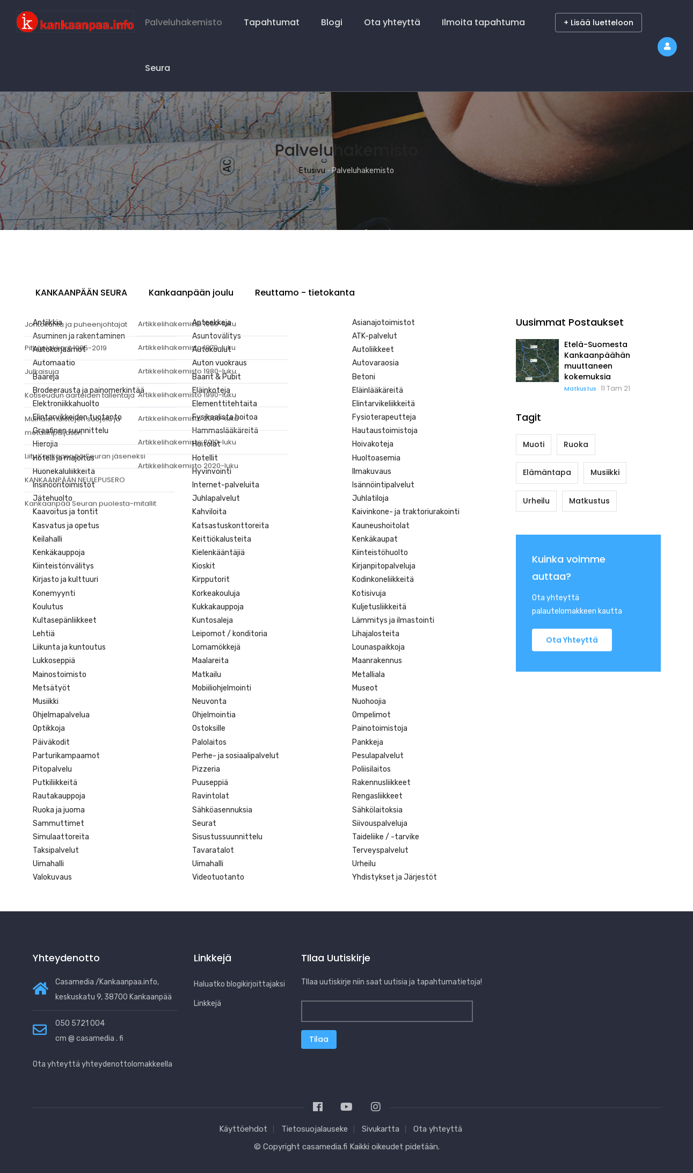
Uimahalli (48, 863)
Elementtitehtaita (224, 403)
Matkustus (580, 388)
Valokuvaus (52, 877)
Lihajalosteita (375, 633)
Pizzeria (206, 769)
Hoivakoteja (372, 444)
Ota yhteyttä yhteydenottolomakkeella (102, 1064)
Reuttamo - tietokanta (305, 292)
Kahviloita (209, 511)
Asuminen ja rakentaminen (79, 336)
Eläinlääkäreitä (377, 390)
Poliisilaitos (371, 769)
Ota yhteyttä (392, 22)
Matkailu (206, 674)
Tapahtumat (272, 22)
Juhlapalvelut (216, 498)
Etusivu (312, 170)
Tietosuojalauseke (314, 1129)
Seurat (204, 823)
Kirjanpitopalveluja (383, 566)
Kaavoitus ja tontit (65, 511)
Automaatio (54, 363)
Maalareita (210, 660)
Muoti (533, 444)
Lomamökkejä (216, 647)
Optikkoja (49, 728)
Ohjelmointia (214, 714)
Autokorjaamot (59, 349)
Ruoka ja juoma (59, 810)
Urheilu (364, 863)
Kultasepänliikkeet (65, 620)
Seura (157, 68)
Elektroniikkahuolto (66, 403)
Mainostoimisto (59, 674)
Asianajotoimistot (383, 322)
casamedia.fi (324, 1147)
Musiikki (46, 701)
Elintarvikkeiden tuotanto (77, 417)
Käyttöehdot (243, 1129)
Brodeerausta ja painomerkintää (88, 390)
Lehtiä (44, 633)
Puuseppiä (210, 782)
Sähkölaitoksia (377, 810)
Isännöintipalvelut (383, 485)
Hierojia (45, 444)
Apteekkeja (211, 322)
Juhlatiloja (370, 498)
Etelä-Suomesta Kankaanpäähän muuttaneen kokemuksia (597, 360)
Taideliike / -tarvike (385, 836)
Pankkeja (367, 742)
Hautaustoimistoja (385, 430)
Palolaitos (209, 742)
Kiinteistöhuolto (380, 552)
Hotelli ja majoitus (63, 458)
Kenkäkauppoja (59, 552)
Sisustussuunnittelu (227, 836)
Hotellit (205, 458)
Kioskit (203, 566)
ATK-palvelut (374, 336)
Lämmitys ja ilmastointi (393, 620)
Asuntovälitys (216, 336)
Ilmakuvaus (371, 471)
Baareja (46, 377)
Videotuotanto (218, 877)
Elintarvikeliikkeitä (383, 403)
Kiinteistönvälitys (63, 566)
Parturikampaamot (66, 755)
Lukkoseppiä (54, 660)
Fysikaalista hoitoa (225, 417)
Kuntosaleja (212, 620)
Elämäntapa (547, 472)
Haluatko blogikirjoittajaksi (239, 984)
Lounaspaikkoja (378, 647)
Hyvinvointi (211, 471)
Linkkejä (207, 1003)
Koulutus (48, 606)
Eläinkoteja (211, 390)
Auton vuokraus (219, 363)
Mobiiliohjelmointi (221, 688)
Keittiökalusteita (221, 539)
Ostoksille (208, 728)
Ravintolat (210, 796)
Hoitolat (206, 444)
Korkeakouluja (216, 593)
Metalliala (368, 674)
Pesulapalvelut (378, 755)
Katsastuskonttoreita (230, 525)
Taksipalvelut (56, 850)
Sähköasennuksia (222, 810)
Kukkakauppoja (218, 606)
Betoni (363, 377)
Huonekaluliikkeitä (64, 471)
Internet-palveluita (225, 485)
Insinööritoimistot (64, 485)
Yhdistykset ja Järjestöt (394, 877)
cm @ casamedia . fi (89, 1038)
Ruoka (576, 444)
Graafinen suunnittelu (70, 430)
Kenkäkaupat (375, 539)
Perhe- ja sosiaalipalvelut (235, 755)
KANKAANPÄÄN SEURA (81, 292)
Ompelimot (371, 714)
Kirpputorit (211, 579)
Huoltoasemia (376, 458)
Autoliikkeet (373, 349)
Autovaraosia (375, 363)
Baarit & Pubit (216, 377)
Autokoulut (211, 349)
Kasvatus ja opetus (66, 525)
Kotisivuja (369, 593)
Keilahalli (47, 539)
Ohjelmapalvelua (61, 714)
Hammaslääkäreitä (225, 430)
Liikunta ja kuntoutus (69, 647)
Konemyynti (54, 593)
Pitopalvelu (52, 769)
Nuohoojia (369, 701)
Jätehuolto (52, 498)
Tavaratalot (213, 850)
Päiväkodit (51, 742)
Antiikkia (47, 322)
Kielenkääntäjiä (218, 552)
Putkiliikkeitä (55, 782)
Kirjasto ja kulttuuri (65, 579)
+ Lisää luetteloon (598, 22)
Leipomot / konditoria (229, 633)
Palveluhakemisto (183, 22)
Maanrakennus (377, 660)
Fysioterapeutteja (384, 417)
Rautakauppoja (59, 796)
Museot (365, 688)
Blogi (331, 22)
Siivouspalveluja (379, 823)
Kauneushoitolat (381, 525)
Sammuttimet (58, 823)
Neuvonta (209, 701)
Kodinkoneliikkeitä (383, 579)
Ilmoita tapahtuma (483, 22)
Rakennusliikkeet (381, 782)
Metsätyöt (51, 688)
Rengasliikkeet (377, 796)
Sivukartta (380, 1129)
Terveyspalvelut (380, 850)
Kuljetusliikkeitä (379, 606)
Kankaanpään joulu (191, 292)
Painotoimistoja (379, 728)
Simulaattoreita (61, 836)
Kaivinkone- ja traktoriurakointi (405, 511)
